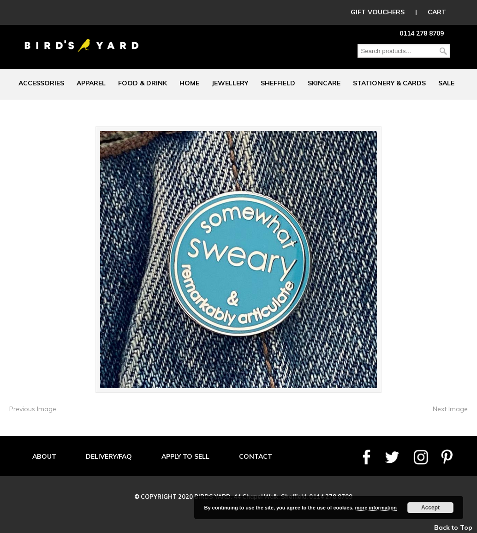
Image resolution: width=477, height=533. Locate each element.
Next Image (450, 409)
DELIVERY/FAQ (109, 456)
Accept (430, 507)
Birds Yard (81, 39)
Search (443, 51)
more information (375, 507)
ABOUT (44, 456)
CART (437, 12)
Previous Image (32, 409)
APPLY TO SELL (185, 456)
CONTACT (255, 456)
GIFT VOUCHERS (378, 12)
